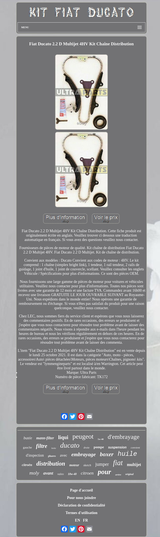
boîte (53, 448)
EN (77, 520)
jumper (102, 464)
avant (48, 473)
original (129, 474)
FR (85, 520)
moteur (74, 465)
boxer (106, 454)
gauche (27, 447)
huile (127, 454)
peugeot (83, 436)
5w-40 (101, 439)
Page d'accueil (81, 490)
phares (52, 455)
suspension (117, 447)
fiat (118, 463)
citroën (27, 465)
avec (63, 455)
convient (135, 447)
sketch (87, 465)
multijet (134, 464)
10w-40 (72, 474)
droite (86, 447)
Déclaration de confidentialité (81, 505)
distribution (50, 463)
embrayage (83, 454)
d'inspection (35, 455)
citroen (87, 473)
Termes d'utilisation (82, 513)
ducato (70, 445)
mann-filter (45, 438)
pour (104, 472)
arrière (118, 475)
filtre (41, 446)
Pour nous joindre (81, 498)
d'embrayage (123, 436)
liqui (63, 437)
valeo (60, 474)
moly (34, 473)
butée (28, 438)
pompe (99, 447)
